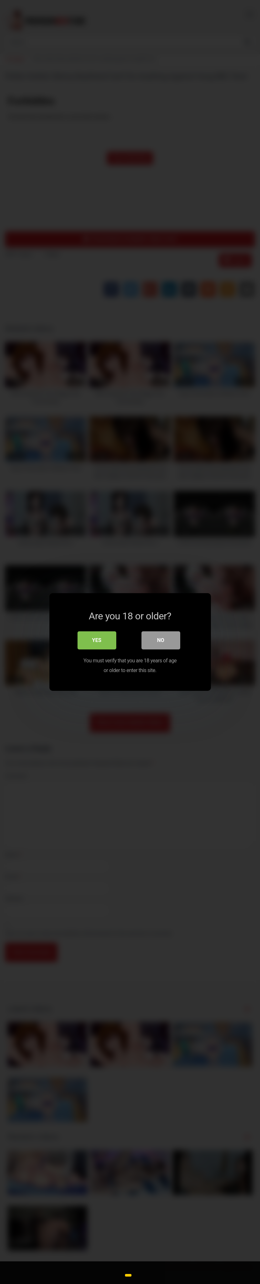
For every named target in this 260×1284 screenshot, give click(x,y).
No (160, 640)
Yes (96, 640)
